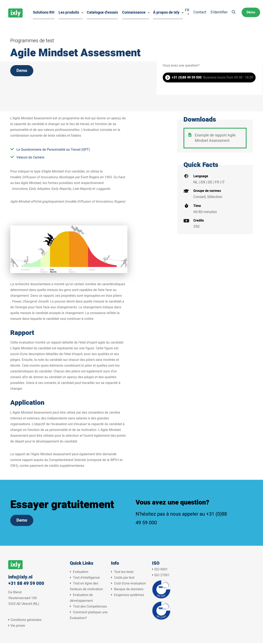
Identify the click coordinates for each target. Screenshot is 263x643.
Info (115, 563)
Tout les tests (124, 571)
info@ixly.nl (20, 577)
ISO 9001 (161, 569)
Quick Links (81, 563)
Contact (199, 12)
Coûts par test (124, 577)
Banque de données (128, 589)
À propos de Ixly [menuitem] (166, 12)
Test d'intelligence (86, 577)
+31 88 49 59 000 (26, 583)
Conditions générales (26, 619)
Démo (251, 12)
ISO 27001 (162, 575)
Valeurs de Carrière (30, 157)
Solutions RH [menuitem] (43, 12)
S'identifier (219, 12)
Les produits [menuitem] (69, 12)
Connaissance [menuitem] (133, 12)
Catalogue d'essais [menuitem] (102, 12)
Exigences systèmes (129, 595)
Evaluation (80, 571)
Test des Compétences (90, 606)
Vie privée (17, 625)
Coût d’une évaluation (130, 583)
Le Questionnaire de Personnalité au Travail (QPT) (53, 149)
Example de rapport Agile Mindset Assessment (215, 138)
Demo (21, 71)
